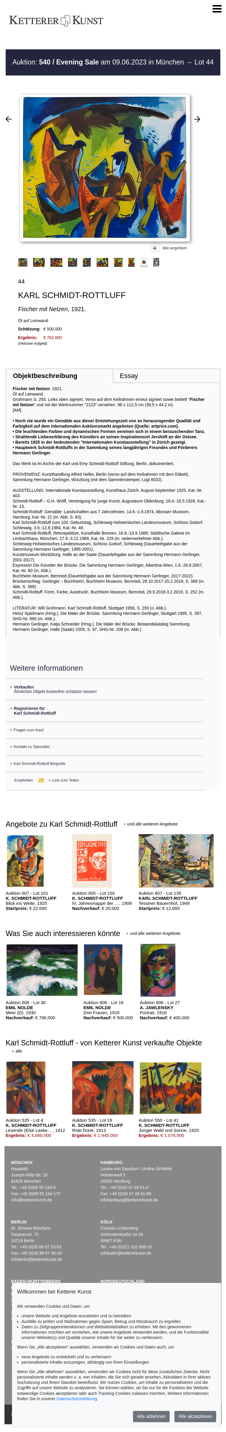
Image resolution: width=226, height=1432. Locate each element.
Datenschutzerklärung (76, 1398)
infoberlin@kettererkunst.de (36, 1259)
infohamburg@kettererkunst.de (129, 1200)
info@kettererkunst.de (31, 1200)
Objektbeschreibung (45, 375)
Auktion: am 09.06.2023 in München (99, 62)
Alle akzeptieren (195, 1416)
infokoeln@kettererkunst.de (125, 1253)
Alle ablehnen (151, 1416)
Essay (129, 375)
